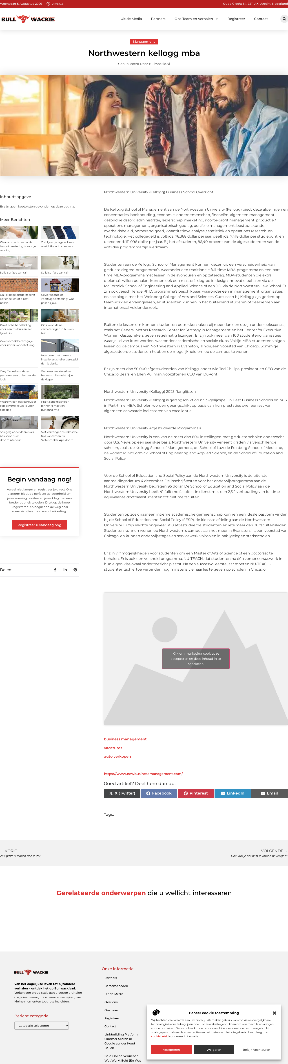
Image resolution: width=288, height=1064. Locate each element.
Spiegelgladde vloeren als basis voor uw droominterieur (17, 436)
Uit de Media (131, 19)
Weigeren (214, 1049)
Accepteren (171, 1049)
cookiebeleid (159, 1036)
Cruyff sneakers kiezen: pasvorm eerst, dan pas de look (17, 375)
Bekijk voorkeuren (256, 1049)
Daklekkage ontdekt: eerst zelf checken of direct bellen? (17, 299)
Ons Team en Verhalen (197, 19)
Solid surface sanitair (14, 272)
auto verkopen (117, 756)
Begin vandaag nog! (39, 479)
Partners (158, 19)
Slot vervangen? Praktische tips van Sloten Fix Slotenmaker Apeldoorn (59, 436)
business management (125, 739)
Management (144, 42)
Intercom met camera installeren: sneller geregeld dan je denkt (59, 359)
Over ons (111, 1002)
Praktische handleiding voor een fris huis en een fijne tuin (16, 329)
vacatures (113, 748)
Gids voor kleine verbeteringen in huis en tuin (57, 329)
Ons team (111, 1010)
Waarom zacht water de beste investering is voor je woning (18, 246)
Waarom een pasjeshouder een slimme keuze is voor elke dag (18, 405)
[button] (274, 1013)
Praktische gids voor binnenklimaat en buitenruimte (55, 405)
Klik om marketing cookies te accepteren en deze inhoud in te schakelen (196, 658)
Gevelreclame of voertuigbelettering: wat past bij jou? (57, 299)
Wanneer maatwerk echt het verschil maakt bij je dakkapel (58, 375)
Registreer (236, 19)
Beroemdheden (116, 986)
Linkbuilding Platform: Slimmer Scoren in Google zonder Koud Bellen (121, 1041)
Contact (261, 19)
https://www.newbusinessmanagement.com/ (143, 774)
